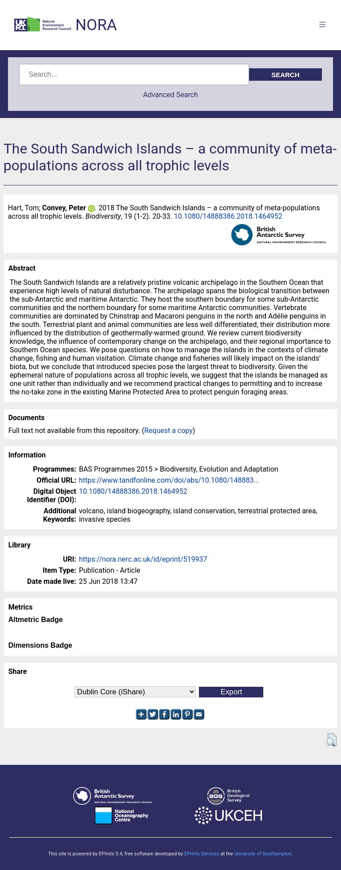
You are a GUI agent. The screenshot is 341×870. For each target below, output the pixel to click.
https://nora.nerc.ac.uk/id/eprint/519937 (143, 559)
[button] (331, 740)
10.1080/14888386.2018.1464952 (228, 216)
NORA (96, 25)
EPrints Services (201, 854)
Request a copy (168, 430)
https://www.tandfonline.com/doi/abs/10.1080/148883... (169, 480)
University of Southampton (263, 854)
